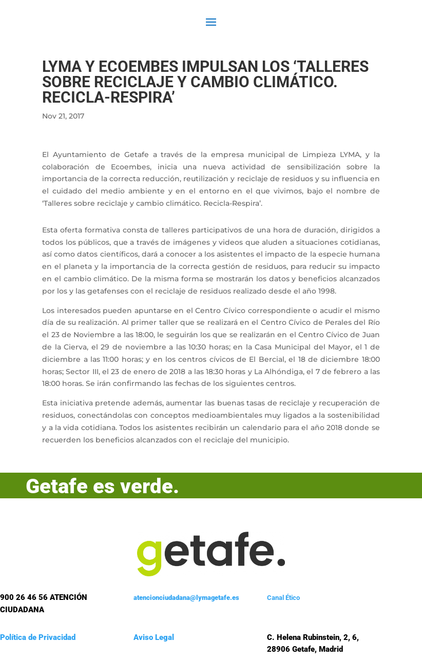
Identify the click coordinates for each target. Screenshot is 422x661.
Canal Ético (283, 597)
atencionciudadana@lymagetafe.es (186, 597)
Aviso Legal (153, 637)
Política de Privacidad (37, 637)
